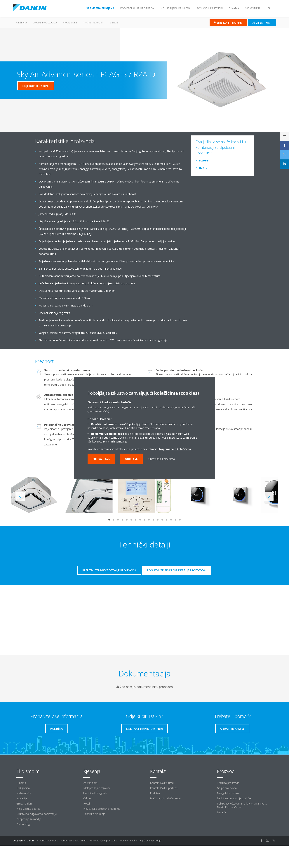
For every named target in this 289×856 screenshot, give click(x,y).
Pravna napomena (47, 840)
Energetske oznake (228, 793)
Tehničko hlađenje (94, 814)
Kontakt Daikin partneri (163, 788)
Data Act (222, 812)
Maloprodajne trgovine (97, 788)
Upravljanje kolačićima (161, 458)
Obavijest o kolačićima (73, 840)
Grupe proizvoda (227, 788)
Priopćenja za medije (28, 819)
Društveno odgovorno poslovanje (36, 814)
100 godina (23, 788)
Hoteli (86, 803)
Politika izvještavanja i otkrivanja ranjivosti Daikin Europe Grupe (242, 805)
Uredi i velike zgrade (95, 793)
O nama (21, 783)
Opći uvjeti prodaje (150, 840)
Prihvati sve (101, 458)
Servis (114, 22)
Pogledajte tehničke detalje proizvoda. (176, 570)
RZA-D (203, 168)
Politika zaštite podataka (103, 840)
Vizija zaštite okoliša (28, 808)
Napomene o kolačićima (175, 449)
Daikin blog (23, 824)
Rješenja (21, 22)
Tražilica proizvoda (228, 783)
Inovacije (21, 798)
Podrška (155, 793)
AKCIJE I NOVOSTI (93, 22)
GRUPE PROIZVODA (45, 22)
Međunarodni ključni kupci (165, 798)
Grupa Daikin (24, 803)
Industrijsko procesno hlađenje (101, 808)
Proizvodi (70, 22)
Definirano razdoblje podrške (234, 798)
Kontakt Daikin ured (162, 783)
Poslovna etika (128, 840)
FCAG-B (204, 160)
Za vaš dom (90, 783)
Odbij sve (131, 458)
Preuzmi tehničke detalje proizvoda (109, 570)
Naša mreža (23, 793)
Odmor (87, 798)
